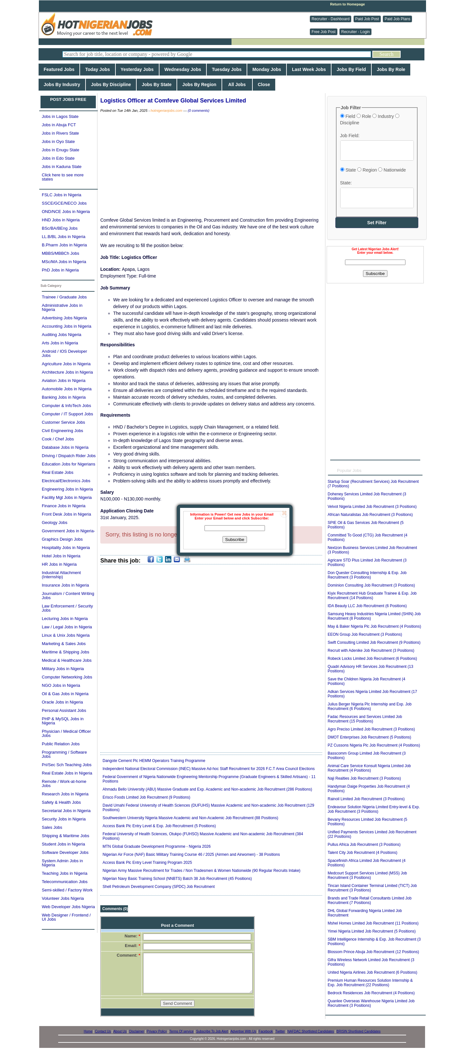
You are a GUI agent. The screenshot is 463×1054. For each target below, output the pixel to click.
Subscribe (234, 539)
